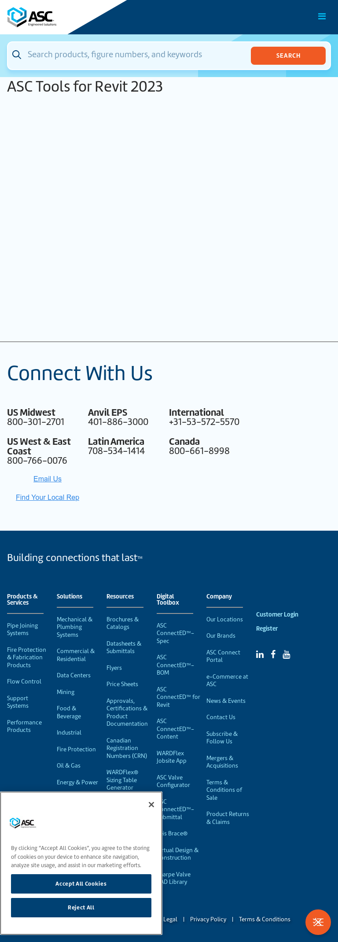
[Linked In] (260, 654)
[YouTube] (286, 654)
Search (288, 55)
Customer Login (277, 614)
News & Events (226, 701)
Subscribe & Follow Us (222, 738)
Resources (120, 596)
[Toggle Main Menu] (322, 16)
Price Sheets (122, 684)
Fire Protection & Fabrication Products (26, 657)
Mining (65, 692)
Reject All (81, 907)
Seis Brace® (172, 833)
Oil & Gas (69, 765)
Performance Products (24, 726)
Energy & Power (77, 782)
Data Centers (74, 675)
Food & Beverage (69, 712)
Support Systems (18, 702)
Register (267, 628)
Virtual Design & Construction (177, 854)
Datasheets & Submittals (124, 647)
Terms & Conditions (264, 919)
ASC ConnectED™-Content (175, 728)
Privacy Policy (208, 919)
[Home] (57, 17)
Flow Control (24, 681)
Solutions (69, 596)
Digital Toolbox (168, 599)
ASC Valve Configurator (173, 781)
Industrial (69, 732)
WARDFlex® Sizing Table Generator (122, 779)
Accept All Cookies (81, 883)
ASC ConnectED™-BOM (175, 665)
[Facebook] (273, 654)
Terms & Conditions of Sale (224, 790)
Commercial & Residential (76, 655)
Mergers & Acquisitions (222, 762)
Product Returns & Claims (227, 818)
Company (219, 596)
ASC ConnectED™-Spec (175, 633)
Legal (170, 919)
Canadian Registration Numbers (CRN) (127, 748)
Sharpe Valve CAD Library (174, 878)
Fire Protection (76, 749)
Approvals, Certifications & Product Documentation (127, 712)
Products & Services (22, 599)
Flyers (114, 668)
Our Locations (224, 619)
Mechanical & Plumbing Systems (74, 627)
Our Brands (220, 635)
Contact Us (220, 717)
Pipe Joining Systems (22, 629)
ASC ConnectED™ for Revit (178, 697)
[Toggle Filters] (318, 922)
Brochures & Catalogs (123, 623)
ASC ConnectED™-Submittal (175, 809)
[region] (81, 863)
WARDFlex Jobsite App (172, 757)
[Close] (151, 804)
